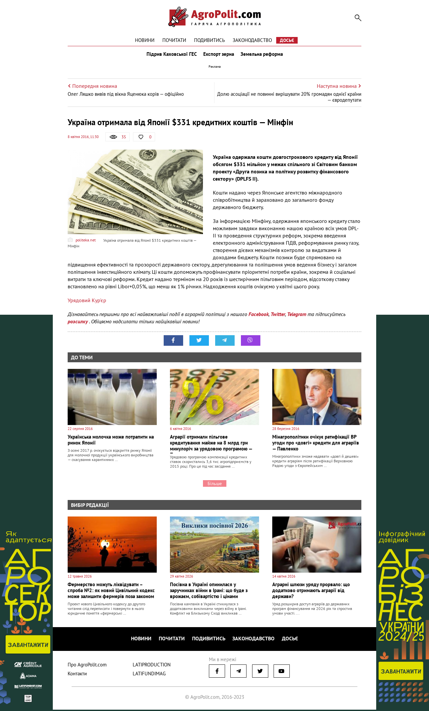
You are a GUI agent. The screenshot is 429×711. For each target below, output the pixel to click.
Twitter (278, 317)
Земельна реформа (263, 55)
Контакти (77, 675)
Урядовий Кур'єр (87, 303)
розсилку (78, 324)
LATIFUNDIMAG (149, 675)
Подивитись (209, 40)
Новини (144, 40)
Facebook (258, 317)
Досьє (287, 40)
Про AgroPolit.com (87, 666)
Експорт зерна (218, 55)
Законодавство (252, 40)
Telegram (296, 317)
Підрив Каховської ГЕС (170, 55)
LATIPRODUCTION (152, 666)
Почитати (174, 40)
